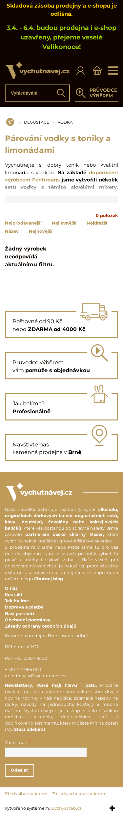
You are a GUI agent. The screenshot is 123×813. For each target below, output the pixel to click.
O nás (11, 588)
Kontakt (14, 594)
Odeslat (19, 770)
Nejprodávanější (23, 223)
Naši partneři (19, 613)
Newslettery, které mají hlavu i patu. (51, 685)
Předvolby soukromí (26, 793)
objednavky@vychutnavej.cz (35, 675)
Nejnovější (40, 231)
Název (12, 231)
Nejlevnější (64, 223)
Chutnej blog (48, 578)
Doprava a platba (24, 607)
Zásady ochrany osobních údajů (40, 626)
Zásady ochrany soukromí (79, 793)
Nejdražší (97, 223)
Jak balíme (17, 600)
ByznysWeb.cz (66, 808)
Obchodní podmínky (28, 619)
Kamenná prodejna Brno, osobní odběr (46, 635)
